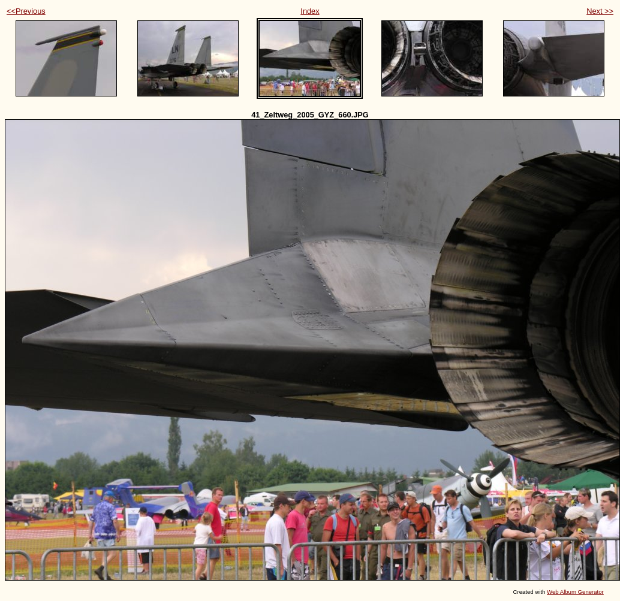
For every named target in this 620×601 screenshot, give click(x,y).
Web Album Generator (575, 591)
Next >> (599, 11)
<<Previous (26, 11)
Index (309, 11)
